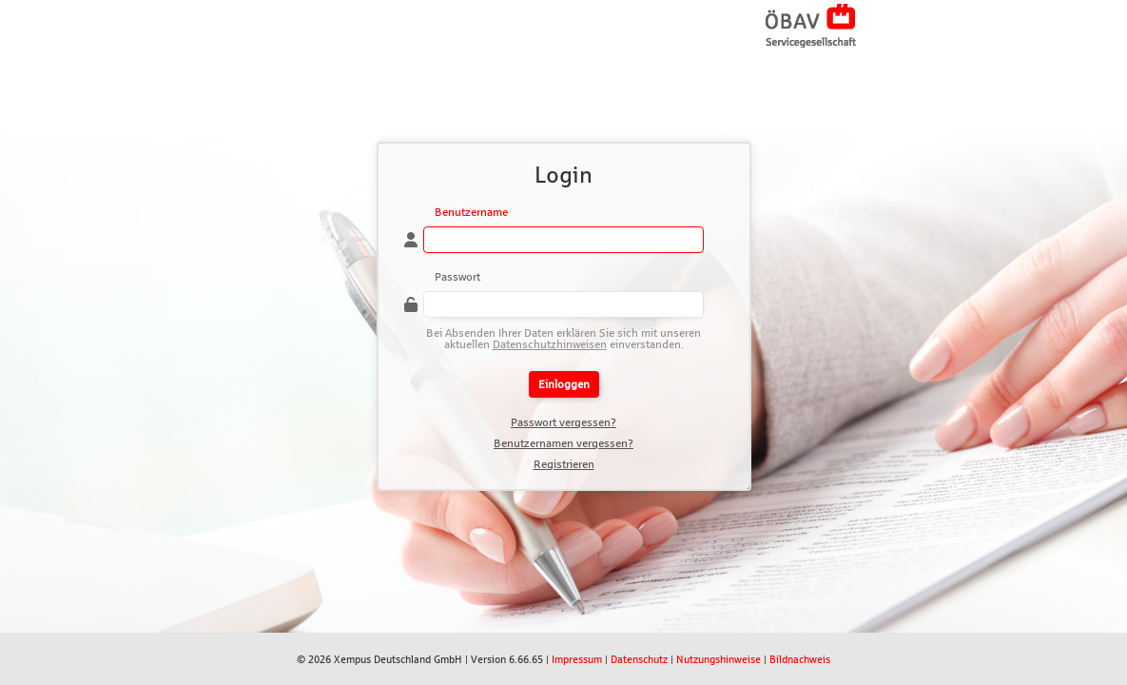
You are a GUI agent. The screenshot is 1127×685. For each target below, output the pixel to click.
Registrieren (564, 464)
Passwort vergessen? (563, 422)
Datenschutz (639, 659)
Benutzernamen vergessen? (563, 443)
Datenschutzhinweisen (550, 344)
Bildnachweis (799, 659)
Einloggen (564, 384)
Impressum (577, 659)
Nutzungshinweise (718, 659)
